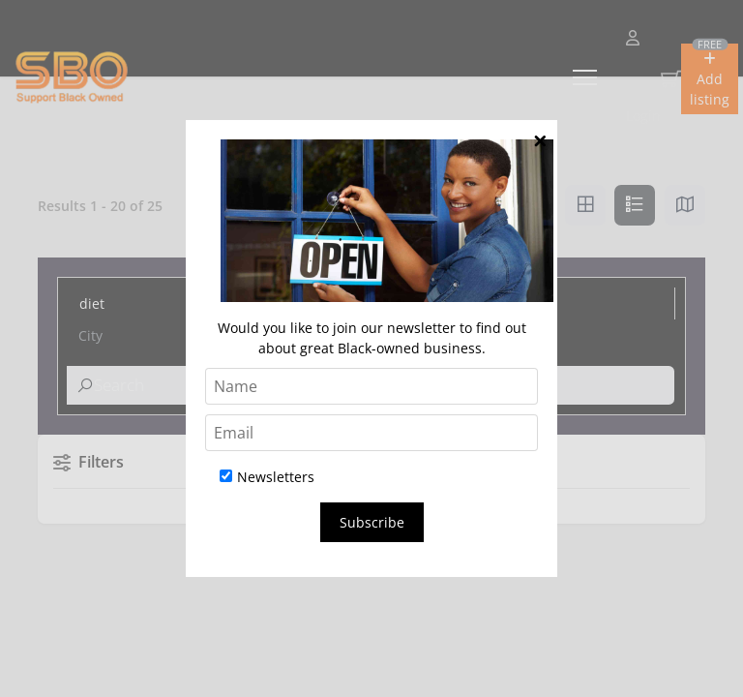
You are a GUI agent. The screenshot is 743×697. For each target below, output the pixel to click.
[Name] (371, 386)
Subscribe (372, 522)
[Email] (371, 432)
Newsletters (267, 477)
